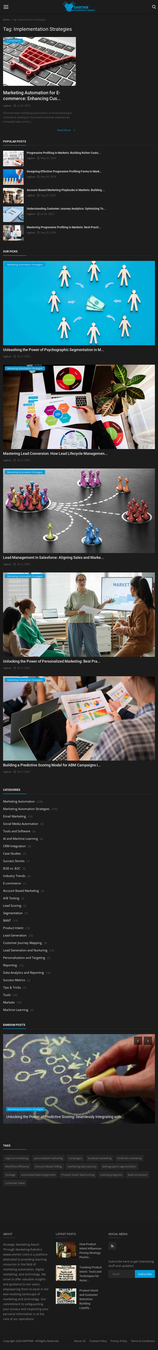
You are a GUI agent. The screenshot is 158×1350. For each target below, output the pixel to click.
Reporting (10, 965)
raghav (7, 105)
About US (80, 1341)
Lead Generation (15, 935)
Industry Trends (14, 876)
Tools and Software (16, 831)
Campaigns (75, 1158)
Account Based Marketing (21, 891)
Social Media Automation (20, 824)
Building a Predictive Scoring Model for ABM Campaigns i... (52, 765)
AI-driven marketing (129, 1158)
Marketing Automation (19, 801)
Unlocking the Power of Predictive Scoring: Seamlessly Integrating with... (65, 1117)
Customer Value (15, 1183)
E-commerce (12, 883)
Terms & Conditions (143, 1341)
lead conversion (137, 1175)
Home (6, 19)
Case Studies (12, 853)
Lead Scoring (12, 905)
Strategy (10, 1175)
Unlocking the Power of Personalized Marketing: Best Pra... (51, 661)
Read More (66, 130)
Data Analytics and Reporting (23, 972)
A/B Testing (11, 898)
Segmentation (13, 913)
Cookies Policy (98, 1341)
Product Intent (13, 928)
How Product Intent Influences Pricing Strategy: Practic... (90, 1251)
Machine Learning (15, 1010)
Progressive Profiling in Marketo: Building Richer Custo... (64, 152)
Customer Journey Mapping (22, 943)
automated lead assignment (38, 1175)
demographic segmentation (119, 1166)
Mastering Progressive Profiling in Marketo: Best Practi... (64, 227)
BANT (7, 920)
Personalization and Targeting (24, 958)
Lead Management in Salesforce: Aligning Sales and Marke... (53, 557)
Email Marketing (14, 816)
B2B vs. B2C (11, 868)
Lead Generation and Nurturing (25, 950)
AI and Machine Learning (20, 838)
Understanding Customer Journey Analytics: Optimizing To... (66, 208)
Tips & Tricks (12, 987)
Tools (7, 995)
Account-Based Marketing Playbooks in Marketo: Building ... (66, 190)
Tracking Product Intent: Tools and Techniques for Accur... (90, 1274)
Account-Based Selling (48, 1166)
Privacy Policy (118, 1341)
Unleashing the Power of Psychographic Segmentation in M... (53, 350)
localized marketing (100, 1158)
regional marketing (16, 1158)
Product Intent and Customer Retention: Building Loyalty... (88, 1299)
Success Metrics (14, 980)
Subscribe (145, 1274)
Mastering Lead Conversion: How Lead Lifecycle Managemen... (55, 453)
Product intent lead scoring (77, 1175)
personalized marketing (48, 1158)
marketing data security (81, 1166)
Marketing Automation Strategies (26, 809)
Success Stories (13, 861)
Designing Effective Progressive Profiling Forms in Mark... (64, 171)
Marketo (9, 1002)
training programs (111, 1175)
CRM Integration (14, 846)
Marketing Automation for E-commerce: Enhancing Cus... (32, 95)
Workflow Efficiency (17, 1166)
